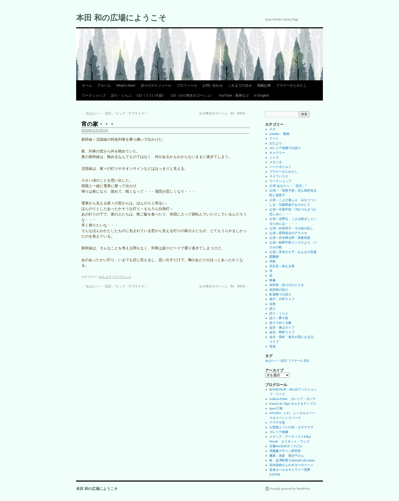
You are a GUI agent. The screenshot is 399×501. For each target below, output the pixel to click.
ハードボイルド (280, 167)
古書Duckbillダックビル (285, 446)
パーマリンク (121, 277)
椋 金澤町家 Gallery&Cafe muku (292, 460)
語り (272, 308)
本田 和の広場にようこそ (121, 17)
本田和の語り (278, 290)
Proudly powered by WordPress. (290, 489)
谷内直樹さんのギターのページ (291, 465)
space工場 (276, 408)
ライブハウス (278, 176)
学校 (272, 261)
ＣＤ (272, 129)
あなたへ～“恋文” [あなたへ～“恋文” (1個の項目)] (276, 360)
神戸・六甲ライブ (282, 299)
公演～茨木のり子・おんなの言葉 (293, 252)
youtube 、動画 (279, 134)
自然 (272, 304)
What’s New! (125, 85)
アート (274, 138)
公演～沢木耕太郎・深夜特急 (289, 238)
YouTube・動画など (234, 95)
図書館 (274, 257)
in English (261, 95)
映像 (272, 280)
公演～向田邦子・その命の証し (291, 228)
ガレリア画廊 (278, 432)
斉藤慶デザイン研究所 (285, 451)
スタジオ (275, 162)
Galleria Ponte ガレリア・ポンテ (292, 399)
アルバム (104, 85)
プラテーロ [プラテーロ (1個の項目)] (295, 360)
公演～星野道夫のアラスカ (288, 233)
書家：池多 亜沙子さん (286, 455)
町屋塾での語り (280, 294)
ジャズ (274, 157)
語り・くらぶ (121, 95)
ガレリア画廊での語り (285, 148)
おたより (105, 277)
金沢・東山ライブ (282, 327)
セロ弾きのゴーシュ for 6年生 (224, 113)
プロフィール (187, 85)
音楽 (272, 346)
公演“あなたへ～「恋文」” (288, 186)
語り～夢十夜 (278, 318)
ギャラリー (277, 153)
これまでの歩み (240, 85)
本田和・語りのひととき (286, 285)
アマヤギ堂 (277, 422)
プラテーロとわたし (291, 85)
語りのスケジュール (156, 85)
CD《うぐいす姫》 (151, 95)
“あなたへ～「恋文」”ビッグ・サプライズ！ (114, 113)
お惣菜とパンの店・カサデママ (291, 427)
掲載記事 (264, 85)
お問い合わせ (212, 85)
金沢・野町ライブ (282, 332)
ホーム (87, 85)
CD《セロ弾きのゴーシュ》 (192, 95)
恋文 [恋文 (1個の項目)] (306, 360)
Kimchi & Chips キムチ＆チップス (292, 403)
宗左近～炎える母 (282, 266)
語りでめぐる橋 (280, 323)
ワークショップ (94, 95)
